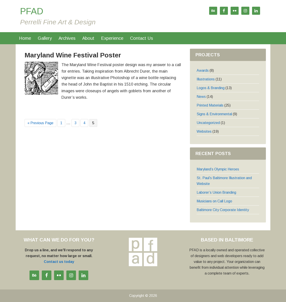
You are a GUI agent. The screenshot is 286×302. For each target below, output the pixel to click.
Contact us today (59, 262)
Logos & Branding (211, 88)
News (201, 97)
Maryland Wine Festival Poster (73, 55)
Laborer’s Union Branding (216, 192)
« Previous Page (40, 123)
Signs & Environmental (214, 114)
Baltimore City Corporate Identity (223, 210)
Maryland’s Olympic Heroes (218, 169)
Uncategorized (208, 123)
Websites (204, 131)
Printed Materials (210, 105)
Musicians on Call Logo (214, 201)
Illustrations (206, 79)
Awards (203, 70)
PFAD (31, 11)
